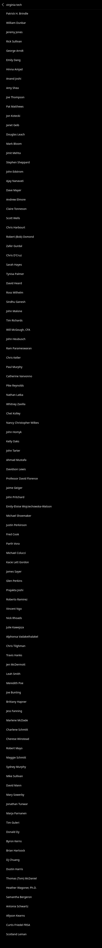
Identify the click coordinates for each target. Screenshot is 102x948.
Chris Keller (13, 357)
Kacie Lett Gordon (17, 562)
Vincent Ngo (14, 608)
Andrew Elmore (16, 199)
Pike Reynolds (15, 385)
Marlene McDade (17, 720)
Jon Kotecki (13, 116)
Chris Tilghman (15, 646)
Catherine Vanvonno (19, 376)
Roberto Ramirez (16, 599)
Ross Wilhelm (14, 292)
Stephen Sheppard (18, 162)
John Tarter (13, 450)
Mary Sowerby (15, 794)
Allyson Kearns (15, 915)
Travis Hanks (14, 655)
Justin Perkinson (16, 525)
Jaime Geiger (14, 488)
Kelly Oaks (12, 441)
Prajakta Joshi (14, 590)
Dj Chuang (13, 860)
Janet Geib (12, 125)
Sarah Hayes (14, 264)
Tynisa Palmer (15, 274)
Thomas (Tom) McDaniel (21, 878)
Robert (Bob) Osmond (20, 237)
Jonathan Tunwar (17, 804)
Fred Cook (12, 534)
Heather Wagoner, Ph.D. (21, 887)
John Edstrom (14, 171)
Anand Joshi (13, 78)
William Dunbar (16, 23)
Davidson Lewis (16, 469)
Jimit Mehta (13, 153)
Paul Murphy (14, 367)
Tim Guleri (12, 822)
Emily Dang (13, 60)
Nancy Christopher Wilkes (22, 422)
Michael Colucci (16, 553)
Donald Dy (12, 832)
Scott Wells (13, 218)
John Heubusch (16, 339)
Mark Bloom (14, 144)
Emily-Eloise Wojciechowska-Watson (29, 506)
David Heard (14, 283)
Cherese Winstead (17, 739)
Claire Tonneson (16, 209)
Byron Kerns (14, 841)
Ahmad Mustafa (16, 460)
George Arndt (14, 51)
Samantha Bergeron (19, 897)
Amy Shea (12, 88)
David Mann (13, 785)
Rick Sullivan (14, 41)
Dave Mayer (13, 190)
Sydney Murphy (16, 767)
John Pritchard (15, 497)
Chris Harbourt (15, 227)
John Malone (14, 311)
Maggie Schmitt (16, 757)
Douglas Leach (15, 134)
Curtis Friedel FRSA (18, 925)
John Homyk (14, 432)
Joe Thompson (15, 97)
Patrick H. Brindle (17, 13)
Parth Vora (13, 543)
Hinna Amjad (14, 69)
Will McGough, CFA (18, 329)
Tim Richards (14, 320)
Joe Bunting (13, 692)
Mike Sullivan (14, 776)
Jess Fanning (14, 711)
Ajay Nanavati (15, 181)
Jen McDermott (15, 664)
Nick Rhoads (14, 618)
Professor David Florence (22, 478)
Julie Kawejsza (15, 627)
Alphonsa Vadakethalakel (22, 636)
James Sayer (13, 571)
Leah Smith (13, 674)
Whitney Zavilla (15, 404)
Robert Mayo (14, 748)
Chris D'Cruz (14, 255)
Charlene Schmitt (17, 729)
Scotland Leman (16, 934)
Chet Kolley (13, 413)
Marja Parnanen (16, 813)
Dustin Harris (14, 869)
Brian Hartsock (15, 850)
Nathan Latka (14, 395)
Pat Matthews (15, 106)
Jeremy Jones (14, 32)
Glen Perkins (14, 581)
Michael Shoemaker (18, 515)
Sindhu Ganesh (15, 302)
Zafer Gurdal (14, 246)
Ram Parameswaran (19, 348)
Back (3, 4)
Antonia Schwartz (17, 906)
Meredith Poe (14, 683)
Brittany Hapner (16, 701)
